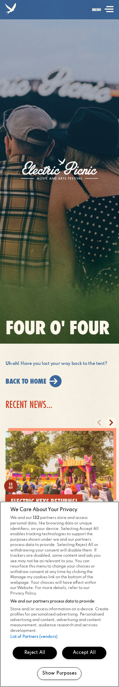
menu (102, 13)
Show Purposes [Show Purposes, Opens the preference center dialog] (59, 673)
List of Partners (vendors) (33, 637)
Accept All (84, 653)
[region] (59, 594)
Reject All (34, 653)
